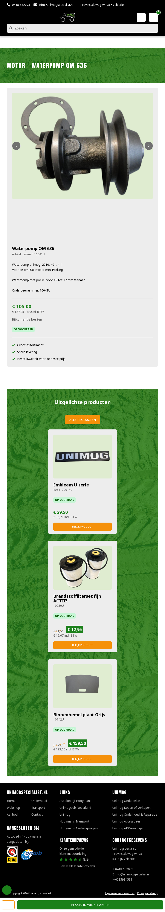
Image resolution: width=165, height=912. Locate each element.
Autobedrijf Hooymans (75, 801)
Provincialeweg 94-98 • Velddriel (102, 5)
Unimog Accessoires (126, 821)
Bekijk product (82, 526)
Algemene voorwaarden (119, 893)
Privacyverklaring (147, 893)
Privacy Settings (7, 890)
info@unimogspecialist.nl (56, 5)
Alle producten (82, 420)
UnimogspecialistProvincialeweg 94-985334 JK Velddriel (127, 853)
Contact (37, 814)
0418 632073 (21, 5)
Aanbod (12, 814)
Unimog (65, 814)
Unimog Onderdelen (126, 801)
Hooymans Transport (74, 821)
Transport (38, 808)
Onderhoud (39, 801)
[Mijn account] (141, 17)
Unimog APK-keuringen (128, 828)
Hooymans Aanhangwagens (79, 828)
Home (11, 801)
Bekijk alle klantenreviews (77, 866)
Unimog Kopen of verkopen (131, 808)
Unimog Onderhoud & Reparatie (134, 814)
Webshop (13, 808)
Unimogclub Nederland (75, 808)
